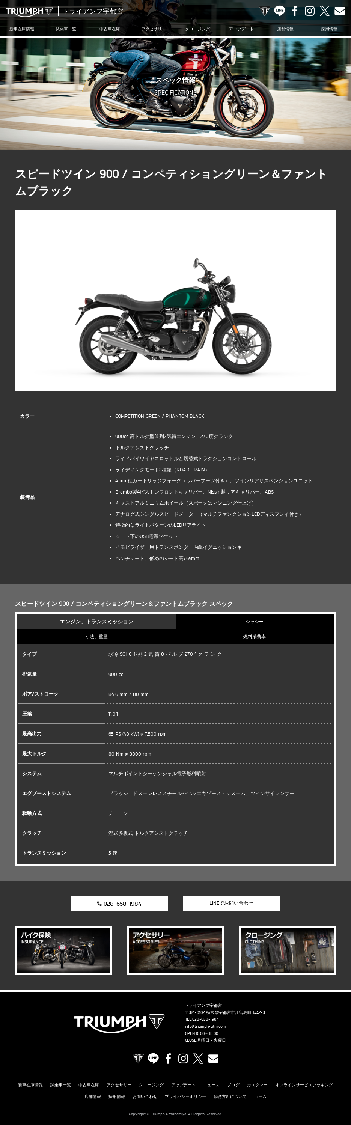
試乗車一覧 (66, 29)
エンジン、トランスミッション (96, 621)
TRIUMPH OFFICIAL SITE (264, 11)
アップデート (241, 29)
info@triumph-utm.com (205, 1026)
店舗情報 (285, 29)
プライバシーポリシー (185, 1096)
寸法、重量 (96, 636)
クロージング (197, 29)
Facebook (294, 11)
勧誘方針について (230, 1096)
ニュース (211, 1084)
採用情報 (329, 29)
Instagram (309, 11)
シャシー (255, 621)
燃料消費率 (254, 636)
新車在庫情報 (21, 29)
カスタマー (257, 1084)
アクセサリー (153, 29)
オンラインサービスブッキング (304, 1084)
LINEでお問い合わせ (231, 903)
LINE (279, 11)
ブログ (233, 1084)
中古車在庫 (109, 29)
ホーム (260, 1096)
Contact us (339, 11)
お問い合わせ (145, 1096)
